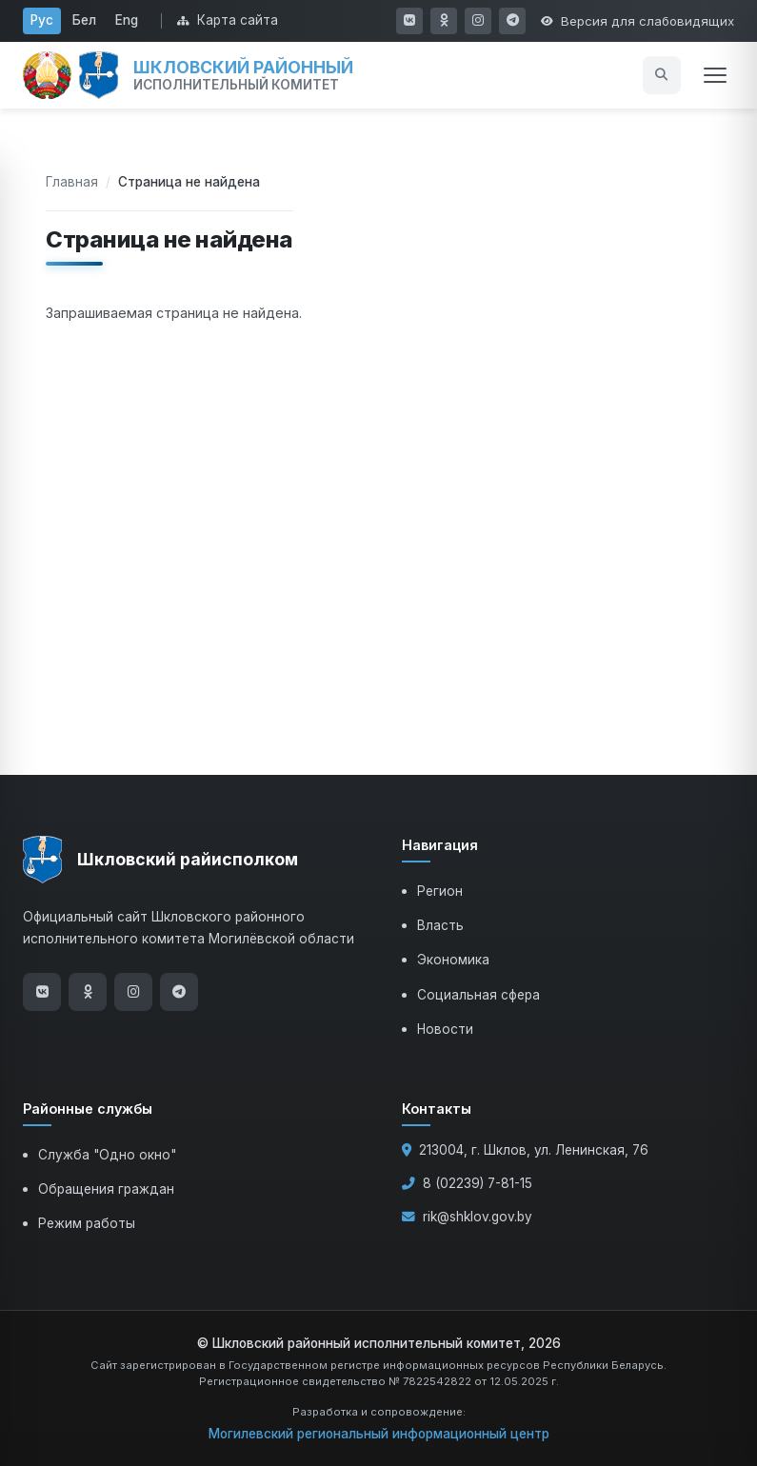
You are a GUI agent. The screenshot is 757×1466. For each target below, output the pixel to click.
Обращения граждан (106, 1189)
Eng (126, 20)
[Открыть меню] (715, 75)
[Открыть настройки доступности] (637, 21)
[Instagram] (133, 992)
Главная (72, 181)
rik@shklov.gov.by (477, 1216)
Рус (41, 20)
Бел (84, 20)
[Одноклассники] (88, 992)
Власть (440, 925)
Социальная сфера (478, 994)
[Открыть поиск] (662, 75)
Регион (440, 891)
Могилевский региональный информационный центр (379, 1433)
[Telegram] (179, 992)
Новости (445, 1029)
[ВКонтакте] (42, 992)
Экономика (453, 959)
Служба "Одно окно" (107, 1154)
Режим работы (86, 1223)
